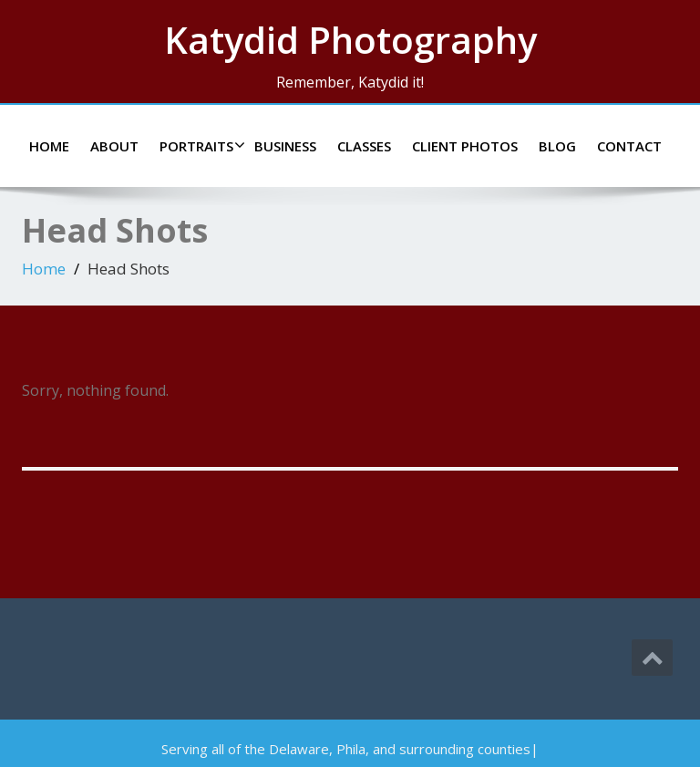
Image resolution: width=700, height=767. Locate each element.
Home (49, 146)
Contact (629, 146)
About (114, 146)
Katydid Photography (350, 40)
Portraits (200, 146)
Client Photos (465, 146)
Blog (557, 146)
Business (285, 146)
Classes (364, 146)
